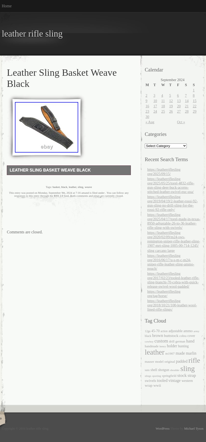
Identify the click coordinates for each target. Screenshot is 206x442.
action (164, 331)
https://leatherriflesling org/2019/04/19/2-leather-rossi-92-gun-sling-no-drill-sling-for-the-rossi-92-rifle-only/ (172, 203)
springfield (169, 376)
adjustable (175, 331)
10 (155, 101)
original (169, 361)
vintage (175, 380)
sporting (156, 375)
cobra (183, 336)
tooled (162, 380)
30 (147, 117)
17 (155, 106)
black (64, 186)
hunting (183, 346)
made (180, 353)
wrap (148, 385)
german (180, 341)
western (187, 381)
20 (179, 106)
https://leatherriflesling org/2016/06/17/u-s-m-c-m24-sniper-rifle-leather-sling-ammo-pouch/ (170, 262)
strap (192, 375)
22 (194, 106)
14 (187, 101)
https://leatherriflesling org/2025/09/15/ (163, 171)
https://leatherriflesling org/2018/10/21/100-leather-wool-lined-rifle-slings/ (172, 305)
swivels (150, 381)
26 (171, 111)
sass (147, 370)
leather (72, 186)
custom (161, 340)
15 (194, 101)
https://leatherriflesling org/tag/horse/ (163, 293)
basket (56, 186)
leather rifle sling (32, 34)
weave (88, 186)
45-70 (155, 331)
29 (194, 111)
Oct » (181, 122)
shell (154, 370)
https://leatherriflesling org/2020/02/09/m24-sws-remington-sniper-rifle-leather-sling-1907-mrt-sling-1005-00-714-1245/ (173, 239)
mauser (149, 361)
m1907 (170, 353)
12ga (147, 331)
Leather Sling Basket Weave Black (50, 170)
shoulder (174, 370)
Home (7, 6)
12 (171, 101)
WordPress (163, 428)
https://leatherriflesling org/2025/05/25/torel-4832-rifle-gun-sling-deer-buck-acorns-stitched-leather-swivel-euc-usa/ (170, 185)
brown (157, 335)
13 (179, 101)
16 (147, 106)
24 (155, 111)
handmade (152, 346)
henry (162, 346)
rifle (194, 360)
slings (148, 375)
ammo (188, 331)
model (159, 361)
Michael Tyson (193, 428)
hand (190, 341)
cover (191, 336)
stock (182, 375)
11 (163, 101)
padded (182, 361)
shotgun (163, 370)
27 (179, 111)
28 (187, 111)
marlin (191, 353)
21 (187, 106)
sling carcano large (161, 251)
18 (163, 106)
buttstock (171, 335)
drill (172, 341)
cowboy (149, 341)
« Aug (150, 122)
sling (80, 186)
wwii (157, 385)
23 (147, 111)
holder (172, 346)
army (196, 331)
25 (163, 111)
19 (171, 106)
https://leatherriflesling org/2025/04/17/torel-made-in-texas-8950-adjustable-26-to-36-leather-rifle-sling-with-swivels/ (173, 221)
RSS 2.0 (58, 195)
